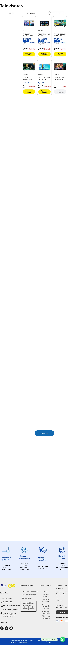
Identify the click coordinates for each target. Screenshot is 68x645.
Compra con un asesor (49, 639)
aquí (62, 569)
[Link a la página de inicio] (1, 27)
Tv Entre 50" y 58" (7, 53)
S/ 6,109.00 (17, 90)
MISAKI (4, 79)
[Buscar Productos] (53, 10)
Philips (4, 75)
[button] (10, 48)
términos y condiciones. (24, 568)
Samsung (5, 68)
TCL (3, 77)
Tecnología (8, 27)
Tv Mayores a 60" (7, 51)
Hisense (4, 73)
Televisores (17, 27)
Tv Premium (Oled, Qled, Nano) (9, 59)
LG (3, 71)
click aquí (44, 566)
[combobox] (43, 10)
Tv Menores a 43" (7, 56)
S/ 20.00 (10, 90)
